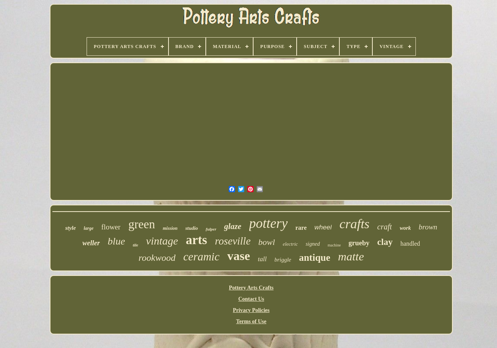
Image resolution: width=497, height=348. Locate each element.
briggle (283, 260)
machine (334, 245)
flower (111, 227)
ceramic (201, 256)
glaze (232, 226)
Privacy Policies (251, 310)
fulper (211, 229)
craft (384, 226)
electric (290, 244)
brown (428, 227)
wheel (323, 227)
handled (410, 243)
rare (301, 227)
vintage (162, 241)
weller (91, 243)
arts (196, 240)
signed (313, 244)
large (88, 228)
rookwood (157, 258)
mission (170, 228)
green (141, 224)
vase (238, 256)
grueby (359, 243)
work (405, 228)
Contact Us (251, 299)
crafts (354, 224)
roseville (232, 241)
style (70, 228)
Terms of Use (251, 321)
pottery (268, 223)
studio (191, 228)
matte (351, 256)
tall (262, 259)
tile (135, 245)
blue (116, 241)
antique (314, 257)
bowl (266, 242)
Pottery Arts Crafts (251, 288)
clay (385, 242)
